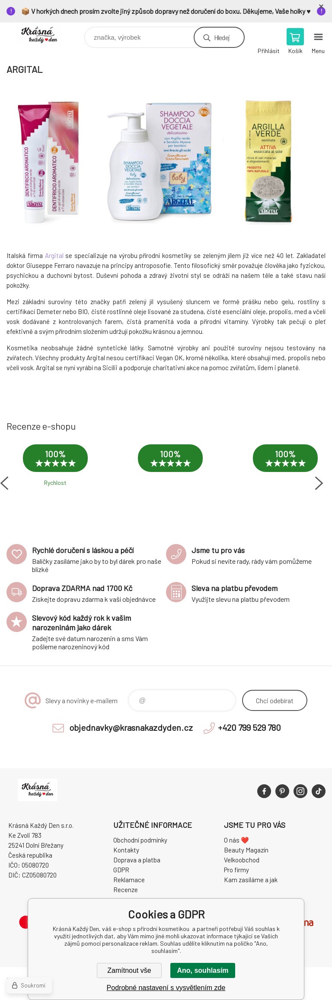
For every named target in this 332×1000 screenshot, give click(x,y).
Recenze (125, 889)
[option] (55, 471)
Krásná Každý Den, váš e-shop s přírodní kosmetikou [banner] (44, 35)
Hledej (222, 37)
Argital (54, 255)
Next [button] (319, 483)
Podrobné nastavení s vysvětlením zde (166, 987)
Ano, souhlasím (202, 970)
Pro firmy (236, 870)
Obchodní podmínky (140, 840)
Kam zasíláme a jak (251, 880)
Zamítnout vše (129, 970)
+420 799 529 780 (249, 727)
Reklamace (129, 880)
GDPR (121, 870)
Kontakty (126, 850)
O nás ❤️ (236, 840)
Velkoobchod (241, 860)
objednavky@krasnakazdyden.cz (131, 727)
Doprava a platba (136, 860)
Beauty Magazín (246, 850)
